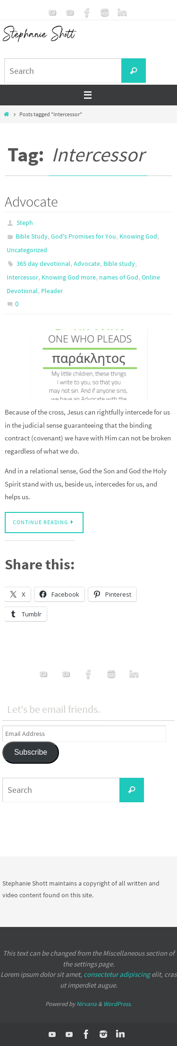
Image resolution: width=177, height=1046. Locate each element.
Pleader (52, 291)
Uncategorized (27, 250)
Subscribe (30, 752)
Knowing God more (69, 277)
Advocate (31, 201)
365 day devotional (43, 263)
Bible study (119, 263)
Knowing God (138, 236)
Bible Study (32, 236)
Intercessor (22, 277)
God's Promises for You (83, 236)
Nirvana (86, 1004)
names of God (118, 277)
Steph (25, 222)
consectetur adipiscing (117, 974)
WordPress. (117, 1004)
